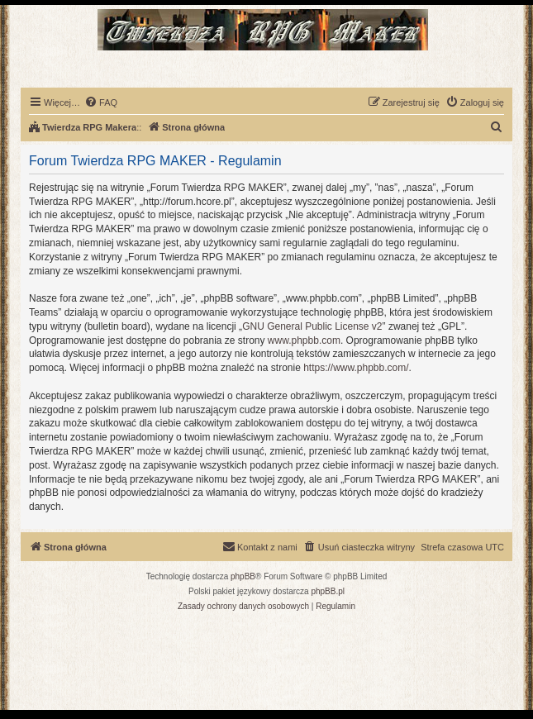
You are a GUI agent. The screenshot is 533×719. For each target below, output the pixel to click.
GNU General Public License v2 (312, 326)
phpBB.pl (328, 591)
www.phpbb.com (304, 340)
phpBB (243, 576)
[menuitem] (100, 102)
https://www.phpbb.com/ (355, 368)
